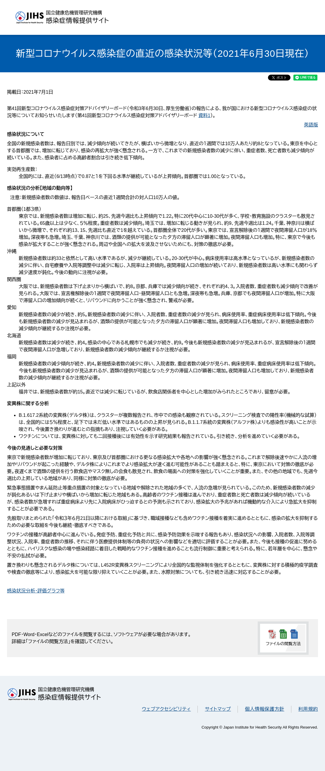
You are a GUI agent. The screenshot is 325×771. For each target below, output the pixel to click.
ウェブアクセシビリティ (166, 709)
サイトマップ (218, 709)
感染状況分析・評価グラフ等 (36, 590)
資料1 (204, 115)
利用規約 (308, 709)
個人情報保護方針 (264, 709)
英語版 (311, 124)
